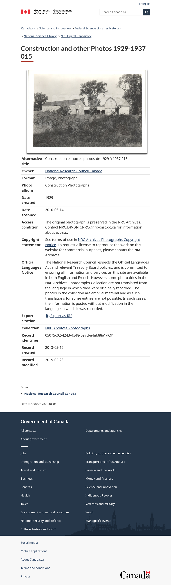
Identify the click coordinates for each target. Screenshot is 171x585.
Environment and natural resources (45, 512)
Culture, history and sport (38, 529)
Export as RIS (59, 315)
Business (27, 479)
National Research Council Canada (73, 171)
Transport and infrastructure (105, 462)
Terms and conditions (35, 568)
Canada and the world (101, 470)
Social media (29, 543)
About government (34, 439)
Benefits (26, 487)
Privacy (25, 576)
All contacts (28, 431)
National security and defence (41, 521)
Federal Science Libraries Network (98, 28)
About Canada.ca (32, 559)
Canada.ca (28, 28)
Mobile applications (34, 551)
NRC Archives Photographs (67, 328)
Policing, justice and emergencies (108, 453)
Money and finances (99, 479)
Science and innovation (55, 28)
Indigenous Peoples (99, 495)
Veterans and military (100, 504)
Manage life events (98, 521)
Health (25, 495)
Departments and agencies (104, 431)
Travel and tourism (33, 470)
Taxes (24, 504)
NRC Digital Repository (76, 36)
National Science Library (40, 36)
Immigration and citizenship (40, 462)
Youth (90, 512)
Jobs (23, 453)
